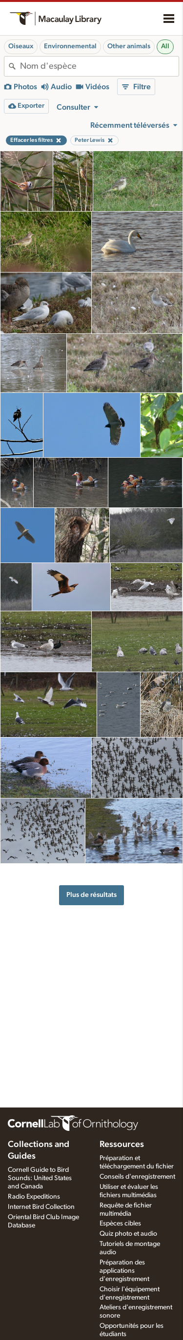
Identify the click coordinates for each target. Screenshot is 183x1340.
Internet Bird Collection (41, 1207)
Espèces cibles (120, 1223)
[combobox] (99, 66)
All (165, 46)
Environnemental (70, 46)
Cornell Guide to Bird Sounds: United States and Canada (40, 1178)
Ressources (122, 1144)
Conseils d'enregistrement (137, 1176)
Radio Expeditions (34, 1196)
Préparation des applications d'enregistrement (124, 1270)
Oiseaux (20, 46)
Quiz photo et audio (128, 1233)
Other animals (128, 46)
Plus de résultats (91, 894)
